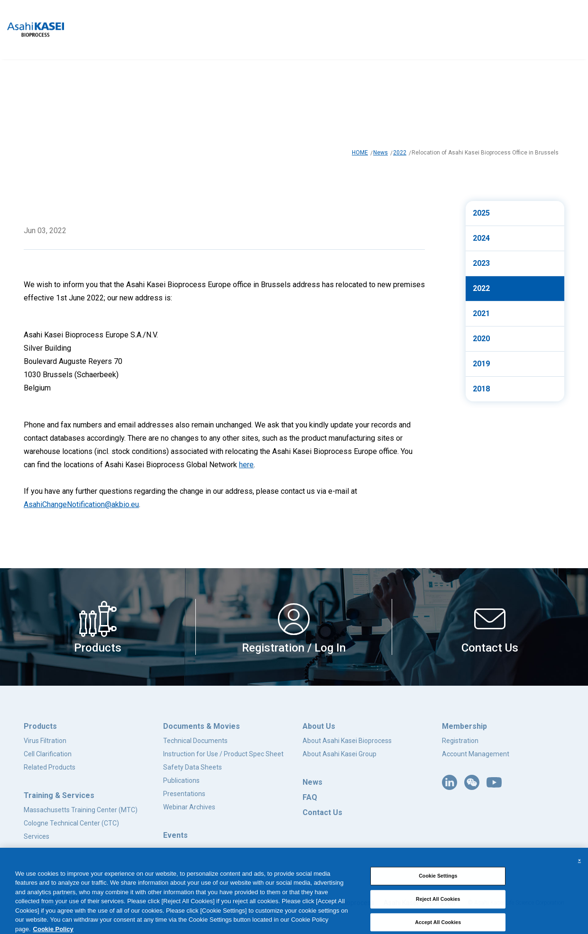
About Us (319, 726)
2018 (481, 388)
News (380, 152)
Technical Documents (195, 740)
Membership (464, 726)
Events (175, 835)
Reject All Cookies (438, 915)
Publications (181, 780)
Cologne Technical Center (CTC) (71, 823)
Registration (460, 740)
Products (40, 726)
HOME (360, 152)
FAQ (310, 797)
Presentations (184, 794)
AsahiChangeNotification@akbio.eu (81, 504)
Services (36, 836)
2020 (481, 338)
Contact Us (322, 812)
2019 (481, 363)
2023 (481, 263)
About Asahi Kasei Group (340, 754)
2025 (481, 213)
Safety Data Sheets (192, 767)
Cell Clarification (48, 754)
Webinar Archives (189, 807)
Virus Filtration (45, 740)
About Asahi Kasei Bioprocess (347, 740)
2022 (399, 152)
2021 (481, 313)
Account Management (475, 754)
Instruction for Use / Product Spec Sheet (223, 754)
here (246, 464)
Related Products (49, 767)
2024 (481, 238)
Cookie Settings (438, 892)
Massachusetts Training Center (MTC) (81, 810)
